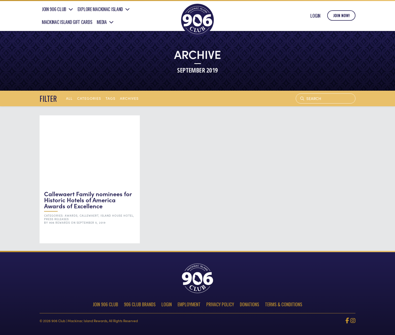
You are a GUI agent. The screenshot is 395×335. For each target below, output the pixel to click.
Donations (249, 304)
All (69, 98)
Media (102, 23)
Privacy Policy (220, 304)
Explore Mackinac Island (100, 11)
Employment (189, 304)
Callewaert (89, 215)
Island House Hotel (117, 215)
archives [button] (129, 98)
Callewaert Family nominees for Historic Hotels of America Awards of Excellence (88, 199)
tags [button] (110, 98)
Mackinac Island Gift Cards (67, 23)
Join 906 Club (54, 11)
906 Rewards (59, 222)
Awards (71, 215)
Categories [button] (89, 98)
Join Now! (341, 17)
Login (315, 17)
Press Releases (56, 219)
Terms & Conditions (283, 304)
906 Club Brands (140, 304)
